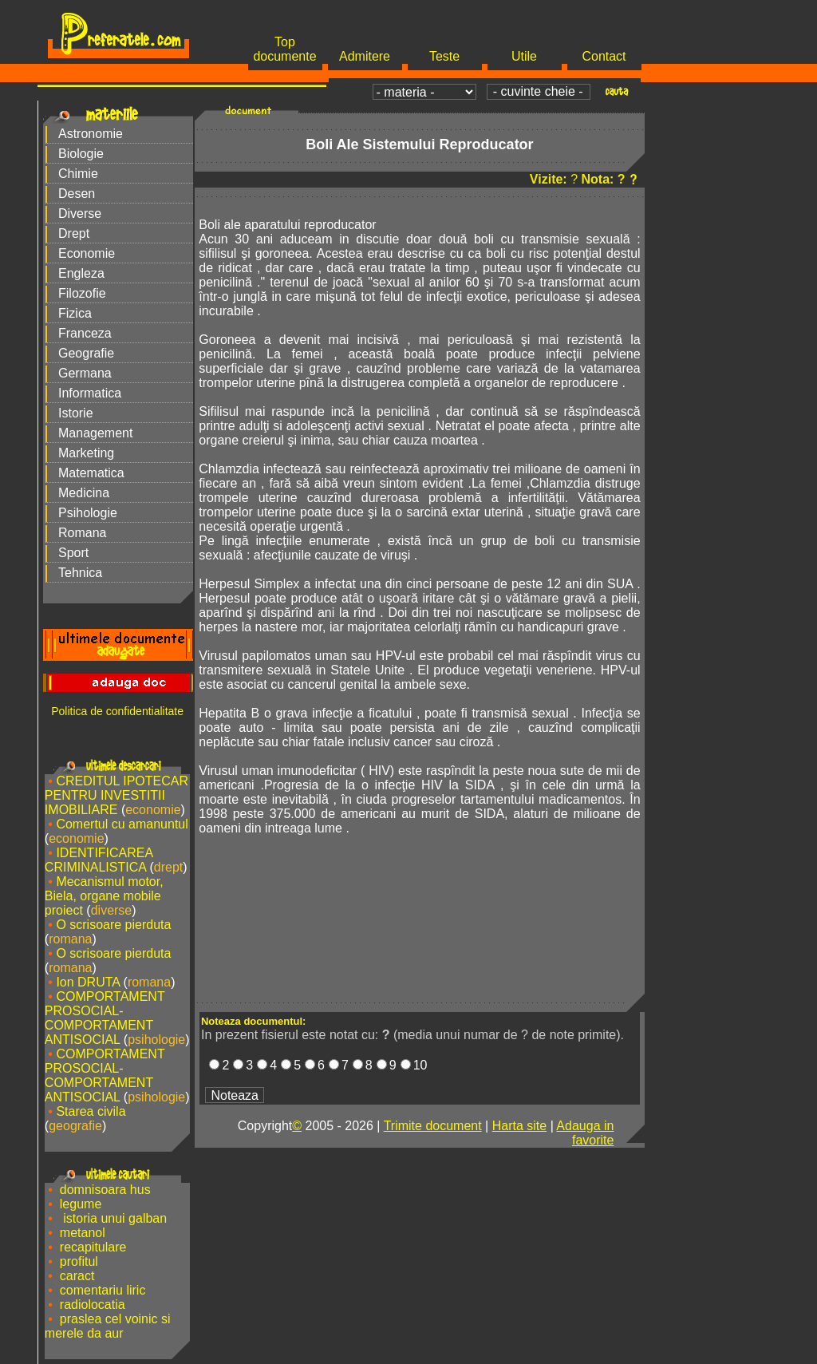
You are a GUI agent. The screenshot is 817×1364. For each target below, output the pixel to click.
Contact (604, 56)
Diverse (79, 213)
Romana (82, 533)
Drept (73, 233)
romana (70, 939)
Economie (86, 253)
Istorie (75, 413)
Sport (73, 552)
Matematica (91, 473)
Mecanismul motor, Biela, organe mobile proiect (104, 896)
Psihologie (87, 513)
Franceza (85, 333)
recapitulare (93, 1247)
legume (80, 1204)
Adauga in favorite (585, 1133)
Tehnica (80, 572)
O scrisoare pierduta (113, 924)
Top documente (284, 49)
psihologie (156, 1039)
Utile (524, 56)
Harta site (519, 1126)
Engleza (81, 273)
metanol (82, 1232)
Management (95, 433)
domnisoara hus (105, 1189)
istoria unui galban (113, 1218)
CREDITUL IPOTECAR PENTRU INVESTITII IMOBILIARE (116, 795)
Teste (444, 56)
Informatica (89, 393)
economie (152, 809)
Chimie (78, 173)
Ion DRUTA (88, 982)
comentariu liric (103, 1290)
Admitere (364, 56)
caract (77, 1276)
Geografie (86, 353)
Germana (85, 373)
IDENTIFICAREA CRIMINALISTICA (98, 860)
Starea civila (90, 1111)
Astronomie (90, 133)
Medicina (83, 493)
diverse (111, 910)
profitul (79, 1261)
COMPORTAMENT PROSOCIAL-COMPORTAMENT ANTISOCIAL (105, 1018)
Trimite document (433, 1126)
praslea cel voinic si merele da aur (108, 1326)
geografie (75, 1126)
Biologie (81, 153)
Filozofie (82, 293)
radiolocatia (92, 1304)
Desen (76, 193)
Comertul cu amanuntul (121, 824)
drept (168, 867)
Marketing (86, 453)
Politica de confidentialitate (117, 711)
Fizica (75, 313)
